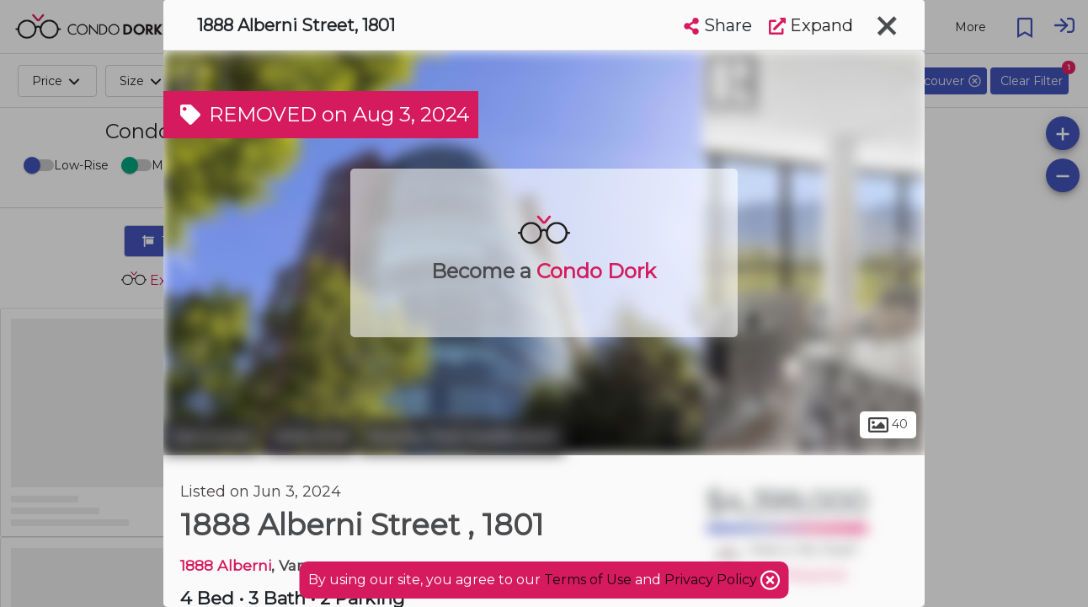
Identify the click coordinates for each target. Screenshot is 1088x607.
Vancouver (212, 436)
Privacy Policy (712, 580)
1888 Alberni (225, 565)
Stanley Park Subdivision (462, 436)
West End (310, 436)
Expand (811, 25)
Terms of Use (588, 580)
